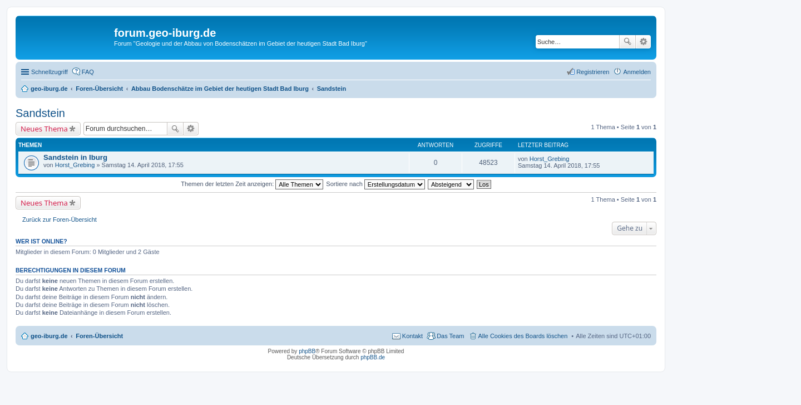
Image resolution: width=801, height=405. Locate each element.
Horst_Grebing (75, 165)
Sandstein (40, 113)
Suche (627, 41)
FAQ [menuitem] (88, 72)
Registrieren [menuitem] (592, 72)
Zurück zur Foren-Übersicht (59, 219)
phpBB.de (372, 357)
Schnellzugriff (49, 72)
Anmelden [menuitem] (637, 72)
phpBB (307, 351)
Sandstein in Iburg (75, 157)
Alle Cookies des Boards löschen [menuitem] (523, 336)
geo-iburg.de (49, 336)
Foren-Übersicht (99, 336)
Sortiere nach (375, 183)
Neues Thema (44, 129)
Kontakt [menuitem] (412, 336)
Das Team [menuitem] (450, 336)
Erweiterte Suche (643, 41)
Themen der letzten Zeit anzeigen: (252, 183)
